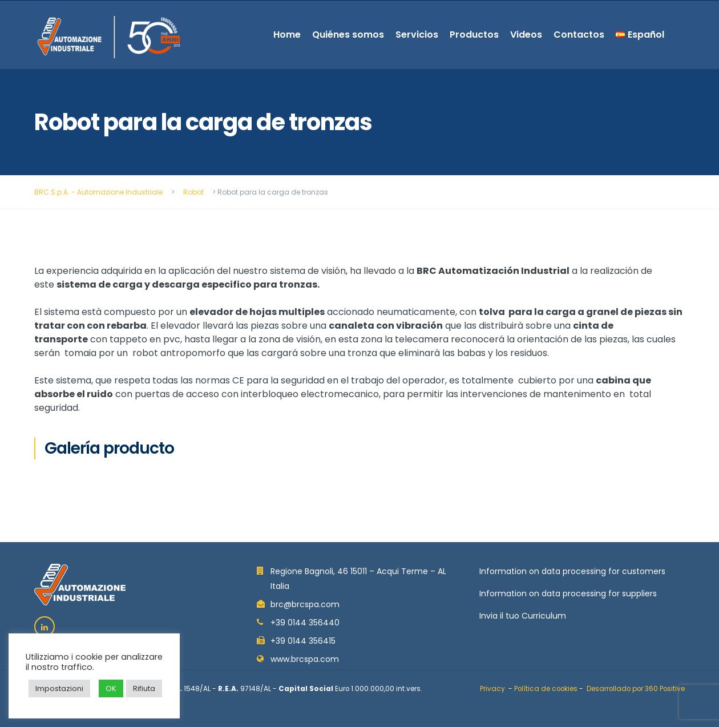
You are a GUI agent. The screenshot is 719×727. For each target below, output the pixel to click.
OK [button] (111, 688)
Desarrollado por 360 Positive (636, 688)
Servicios (416, 34)
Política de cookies (545, 688)
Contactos (579, 34)
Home (287, 34)
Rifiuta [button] (144, 688)
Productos (474, 34)
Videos (526, 34)
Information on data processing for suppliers (568, 593)
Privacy (492, 688)
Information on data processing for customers (572, 571)
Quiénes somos (348, 34)
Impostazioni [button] (59, 688)
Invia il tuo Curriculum (522, 615)
